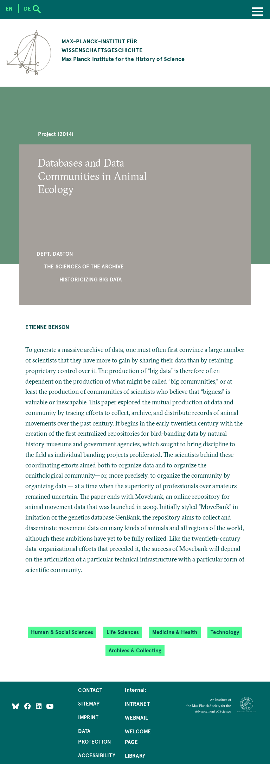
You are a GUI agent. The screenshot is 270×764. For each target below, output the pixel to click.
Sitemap (88, 703)
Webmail (136, 717)
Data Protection (94, 736)
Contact (90, 690)
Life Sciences (123, 632)
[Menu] (257, 12)
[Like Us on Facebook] (28, 705)
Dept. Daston (55, 253)
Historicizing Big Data (90, 279)
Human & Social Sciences (62, 632)
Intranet (137, 703)
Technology (225, 632)
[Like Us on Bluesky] (15, 705)
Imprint (88, 717)
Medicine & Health (175, 632)
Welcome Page (138, 736)
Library (135, 755)
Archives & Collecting (135, 650)
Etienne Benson (47, 326)
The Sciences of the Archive (84, 266)
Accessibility (96, 755)
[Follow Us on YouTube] (49, 705)
